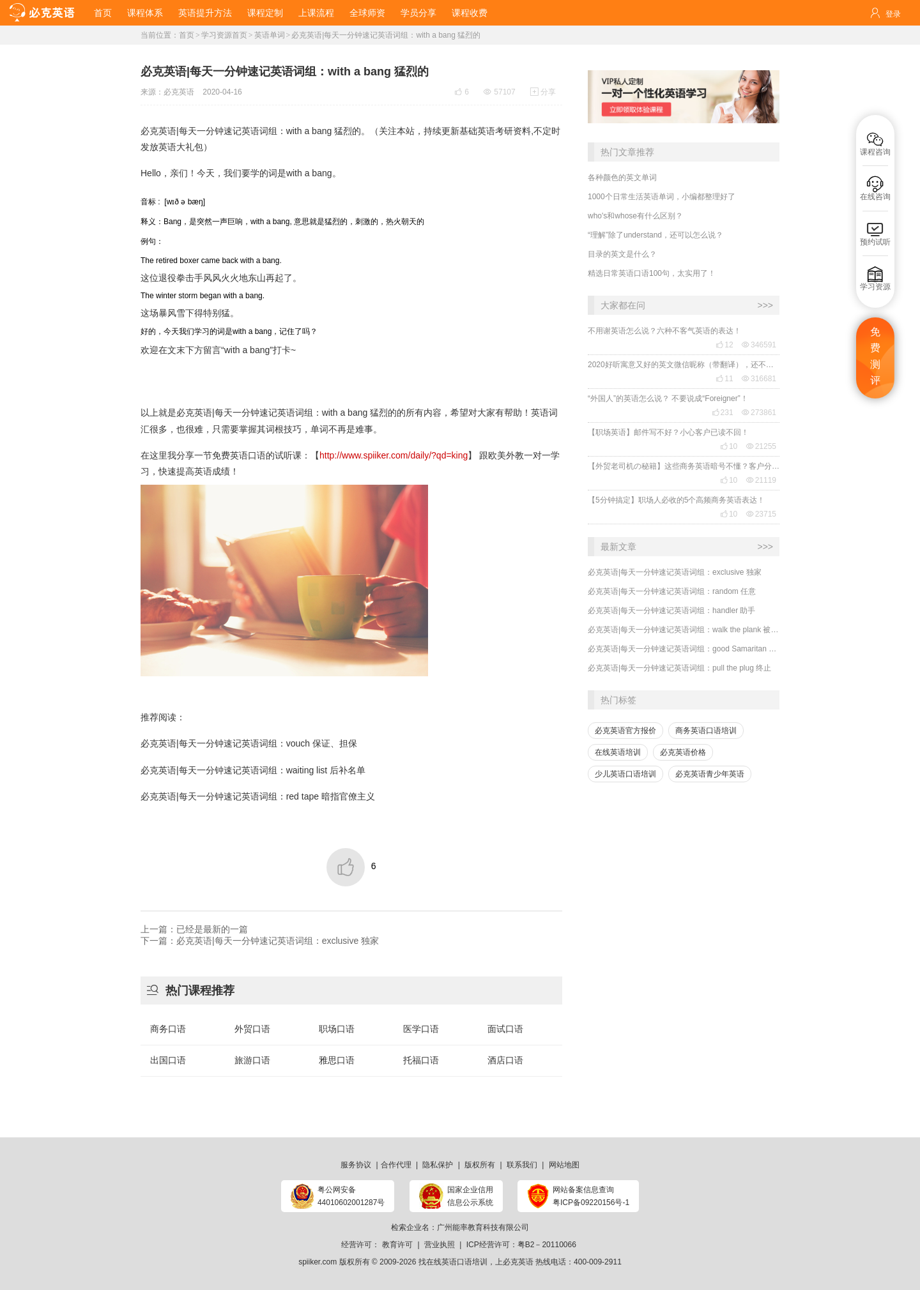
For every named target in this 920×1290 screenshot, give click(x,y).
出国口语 (168, 1060)
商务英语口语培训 (706, 730)
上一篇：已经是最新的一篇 (194, 929)
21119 (761, 480)
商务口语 (168, 1029)
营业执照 (439, 1244)
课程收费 (469, 13)
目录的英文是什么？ (622, 254)
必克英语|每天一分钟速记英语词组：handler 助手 (671, 610)
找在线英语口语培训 (452, 1261)
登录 (893, 14)
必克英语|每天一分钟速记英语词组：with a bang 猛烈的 (385, 35)
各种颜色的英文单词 (622, 177)
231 (722, 412)
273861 (759, 412)
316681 (759, 378)
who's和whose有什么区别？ (635, 215)
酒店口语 (505, 1060)
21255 (761, 446)
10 (728, 446)
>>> (765, 305)
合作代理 (396, 1164)
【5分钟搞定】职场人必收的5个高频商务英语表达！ (676, 500)
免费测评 (875, 356)
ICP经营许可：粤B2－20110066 (521, 1244)
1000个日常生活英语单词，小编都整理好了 (661, 196)
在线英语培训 (618, 752)
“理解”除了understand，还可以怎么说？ (655, 235)
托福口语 (421, 1060)
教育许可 (397, 1244)
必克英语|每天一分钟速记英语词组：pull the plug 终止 (679, 668)
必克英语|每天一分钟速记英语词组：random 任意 (672, 591)
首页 (103, 13)
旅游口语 (252, 1060)
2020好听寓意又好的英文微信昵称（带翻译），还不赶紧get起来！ (683, 364)
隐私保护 (437, 1164)
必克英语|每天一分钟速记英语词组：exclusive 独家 (675, 572)
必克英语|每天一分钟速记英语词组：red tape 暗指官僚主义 (258, 796)
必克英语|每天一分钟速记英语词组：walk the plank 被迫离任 (683, 629)
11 (724, 378)
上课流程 (316, 13)
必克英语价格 (683, 752)
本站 (406, 131)
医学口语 (421, 1029)
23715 (761, 514)
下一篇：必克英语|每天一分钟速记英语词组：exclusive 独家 (260, 941)
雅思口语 (337, 1060)
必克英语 (179, 91)
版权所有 (479, 1164)
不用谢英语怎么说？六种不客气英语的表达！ (664, 330)
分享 (543, 91)
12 (724, 344)
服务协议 (356, 1164)
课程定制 (265, 13)
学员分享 (418, 13)
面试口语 (505, 1029)
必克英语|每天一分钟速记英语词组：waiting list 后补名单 (253, 770)
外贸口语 (252, 1029)
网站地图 (564, 1164)
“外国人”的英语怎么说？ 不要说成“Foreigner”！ (668, 398)
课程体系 (145, 13)
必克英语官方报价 (625, 730)
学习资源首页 (224, 35)
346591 (759, 344)
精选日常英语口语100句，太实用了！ (652, 273)
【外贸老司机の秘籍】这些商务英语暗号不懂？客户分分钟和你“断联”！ (683, 466)
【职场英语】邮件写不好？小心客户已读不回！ (668, 432)
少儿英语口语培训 (625, 774)
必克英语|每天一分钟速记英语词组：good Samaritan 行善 (683, 648)
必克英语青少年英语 (709, 774)
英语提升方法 (205, 13)
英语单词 (269, 35)
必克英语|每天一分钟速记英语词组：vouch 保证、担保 (249, 743)
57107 (499, 91)
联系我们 (522, 1164)
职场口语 (337, 1029)
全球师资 (367, 13)
